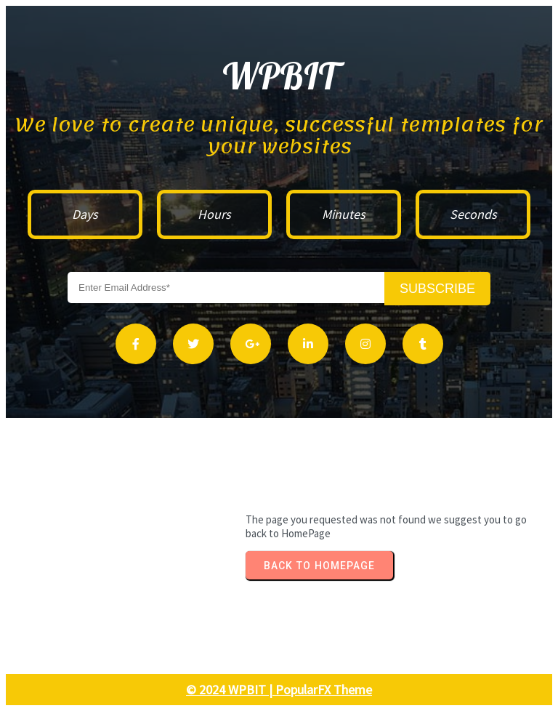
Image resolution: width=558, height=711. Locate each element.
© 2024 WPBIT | (230, 689)
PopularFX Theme (323, 689)
